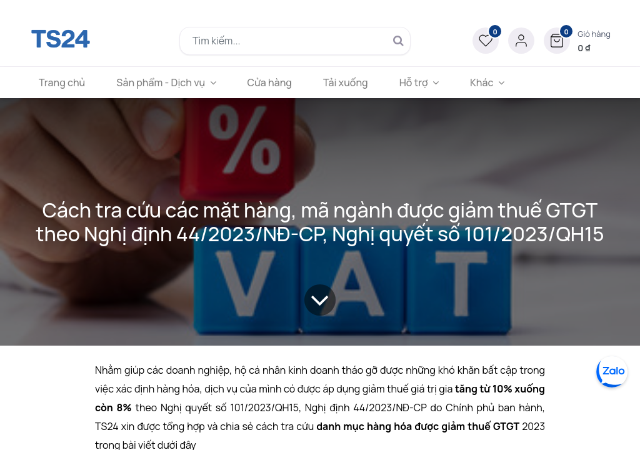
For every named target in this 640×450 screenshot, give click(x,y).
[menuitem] (61, 82)
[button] (577, 41)
